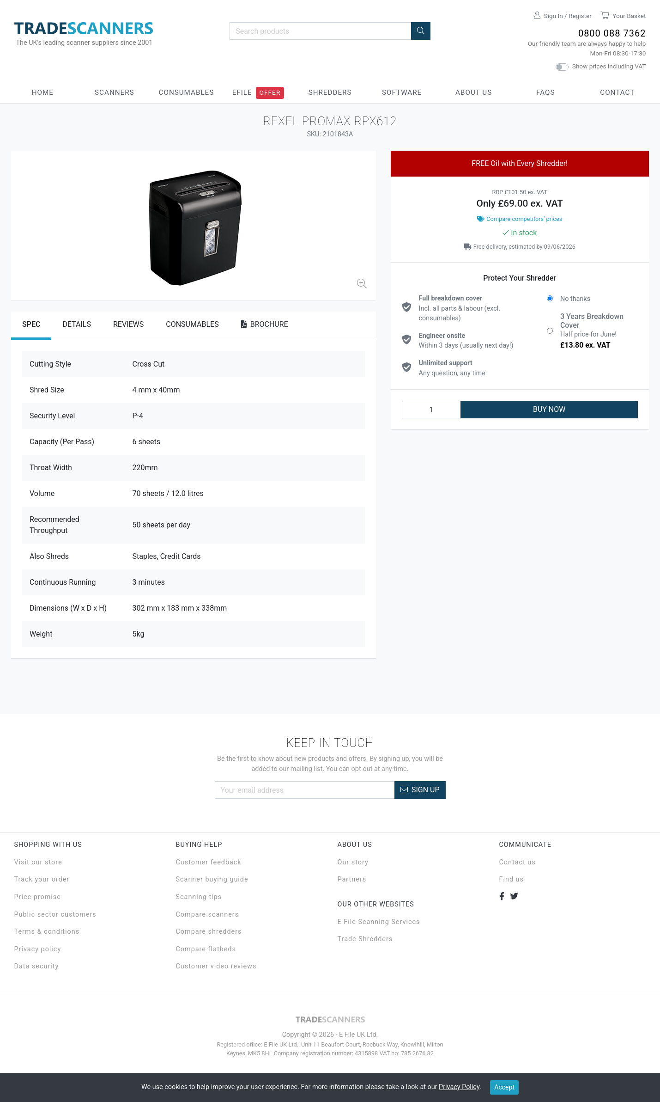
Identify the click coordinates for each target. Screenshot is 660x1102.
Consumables (186, 92)
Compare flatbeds (206, 949)
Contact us (517, 862)
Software (402, 92)
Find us (511, 879)
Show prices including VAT (609, 66)
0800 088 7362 (612, 33)
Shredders (330, 92)
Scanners (114, 92)
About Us (473, 92)
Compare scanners (207, 914)
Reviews (128, 324)
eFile (242, 92)
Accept (504, 1087)
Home (43, 92)
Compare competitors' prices (519, 218)
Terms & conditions (47, 932)
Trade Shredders (365, 939)
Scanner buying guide (212, 879)
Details (76, 324)
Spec (31, 324)
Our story (353, 862)
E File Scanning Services (379, 922)
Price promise (37, 897)
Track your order (42, 879)
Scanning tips (199, 897)
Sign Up (420, 789)
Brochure (264, 324)
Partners (352, 879)
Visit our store (38, 862)
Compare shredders (209, 932)
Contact (617, 92)
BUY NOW (549, 409)
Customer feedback (209, 862)
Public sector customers (55, 914)
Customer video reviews (216, 966)
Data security (36, 966)
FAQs (545, 92)
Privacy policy (37, 949)
